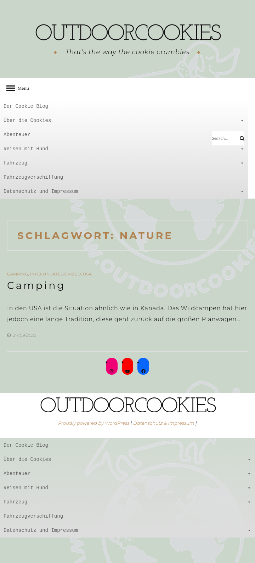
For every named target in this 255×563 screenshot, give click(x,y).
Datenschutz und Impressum (124, 217)
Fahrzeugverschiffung (33, 202)
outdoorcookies (127, 46)
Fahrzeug (124, 189)
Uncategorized (62, 299)
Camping (17, 299)
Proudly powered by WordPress (93, 448)
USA (87, 299)
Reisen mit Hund (124, 174)
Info (35, 299)
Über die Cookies (124, 146)
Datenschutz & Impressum (163, 448)
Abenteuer (124, 160)
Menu (21, 113)
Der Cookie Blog (26, 131)
